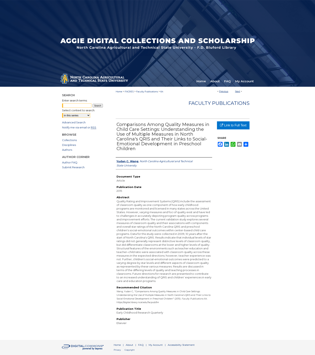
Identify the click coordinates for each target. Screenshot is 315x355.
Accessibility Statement (181, 344)
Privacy (117, 350)
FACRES (129, 91)
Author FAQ (69, 162)
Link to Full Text (233, 125)
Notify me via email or (79, 127)
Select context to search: (78, 110)
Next (237, 91)
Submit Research (73, 167)
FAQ (141, 344)
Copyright (130, 350)
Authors (67, 149)
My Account (156, 344)
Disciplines (69, 145)
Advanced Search (74, 122)
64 (162, 91)
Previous (223, 91)
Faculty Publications (147, 91)
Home (119, 91)
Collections (69, 140)
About (129, 344)
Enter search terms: (74, 100)
